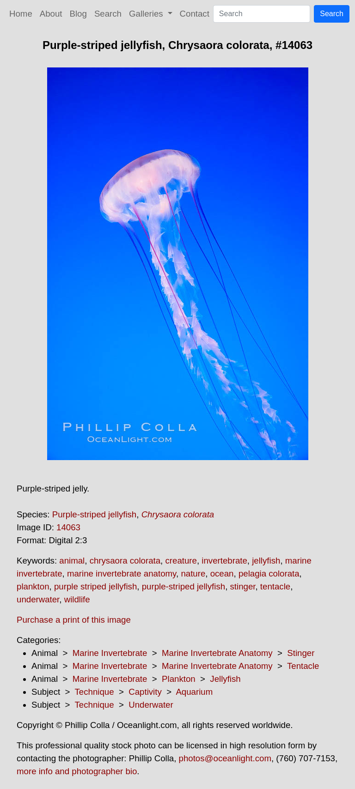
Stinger (300, 653)
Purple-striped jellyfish (94, 514)
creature (180, 560)
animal (72, 560)
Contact (194, 13)
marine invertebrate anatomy (121, 573)
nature (193, 573)
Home (20, 13)
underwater (38, 599)
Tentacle (303, 666)
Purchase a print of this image (74, 620)
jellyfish (266, 560)
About (51, 13)
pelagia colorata (269, 573)
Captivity (145, 692)
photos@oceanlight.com (225, 758)
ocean (222, 573)
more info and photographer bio (77, 771)
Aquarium (194, 692)
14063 (68, 527)
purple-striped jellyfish (183, 586)
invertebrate (224, 560)
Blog (78, 13)
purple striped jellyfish (95, 586)
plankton (33, 586)
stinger (243, 586)
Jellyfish (225, 679)
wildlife (77, 599)
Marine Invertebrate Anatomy (217, 653)
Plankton (179, 679)
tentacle (275, 586)
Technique (94, 692)
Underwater (151, 705)
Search (108, 13)
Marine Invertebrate (110, 653)
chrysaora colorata (125, 560)
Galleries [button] (147, 13)
